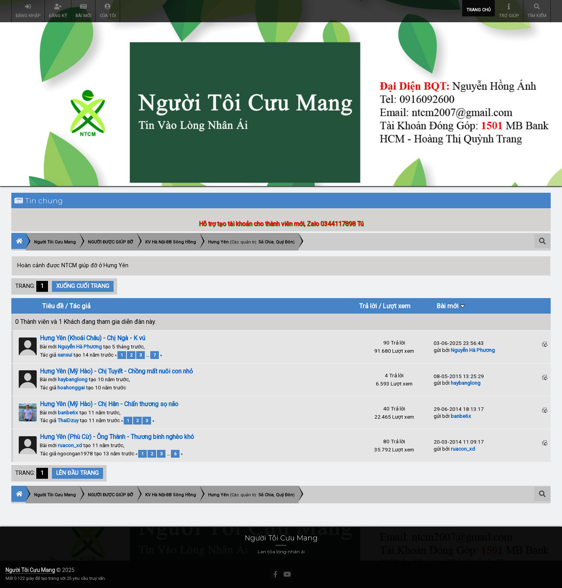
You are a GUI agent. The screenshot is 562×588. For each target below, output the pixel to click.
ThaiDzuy (67, 420)
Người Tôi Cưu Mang (30, 570)
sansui (64, 355)
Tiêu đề (53, 306)
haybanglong (72, 379)
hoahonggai (71, 387)
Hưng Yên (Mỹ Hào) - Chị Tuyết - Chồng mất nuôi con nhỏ (116, 371)
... (148, 355)
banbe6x (68, 412)
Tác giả (80, 306)
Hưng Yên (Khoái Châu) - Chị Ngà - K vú (92, 338)
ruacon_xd (70, 445)
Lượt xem (397, 306)
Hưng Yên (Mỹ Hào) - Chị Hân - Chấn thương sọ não (109, 404)
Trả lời (368, 306)
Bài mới (451, 306)
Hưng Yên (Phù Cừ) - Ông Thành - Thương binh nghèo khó (117, 437)
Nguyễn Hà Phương (80, 346)
